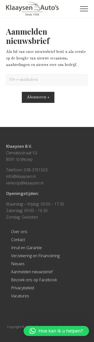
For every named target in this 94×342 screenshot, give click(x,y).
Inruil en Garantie (26, 247)
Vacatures (20, 296)
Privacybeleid (22, 288)
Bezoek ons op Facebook (34, 280)
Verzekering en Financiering (35, 255)
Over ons (19, 231)
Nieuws (18, 263)
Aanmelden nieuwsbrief (32, 272)
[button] (84, 9)
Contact (18, 239)
